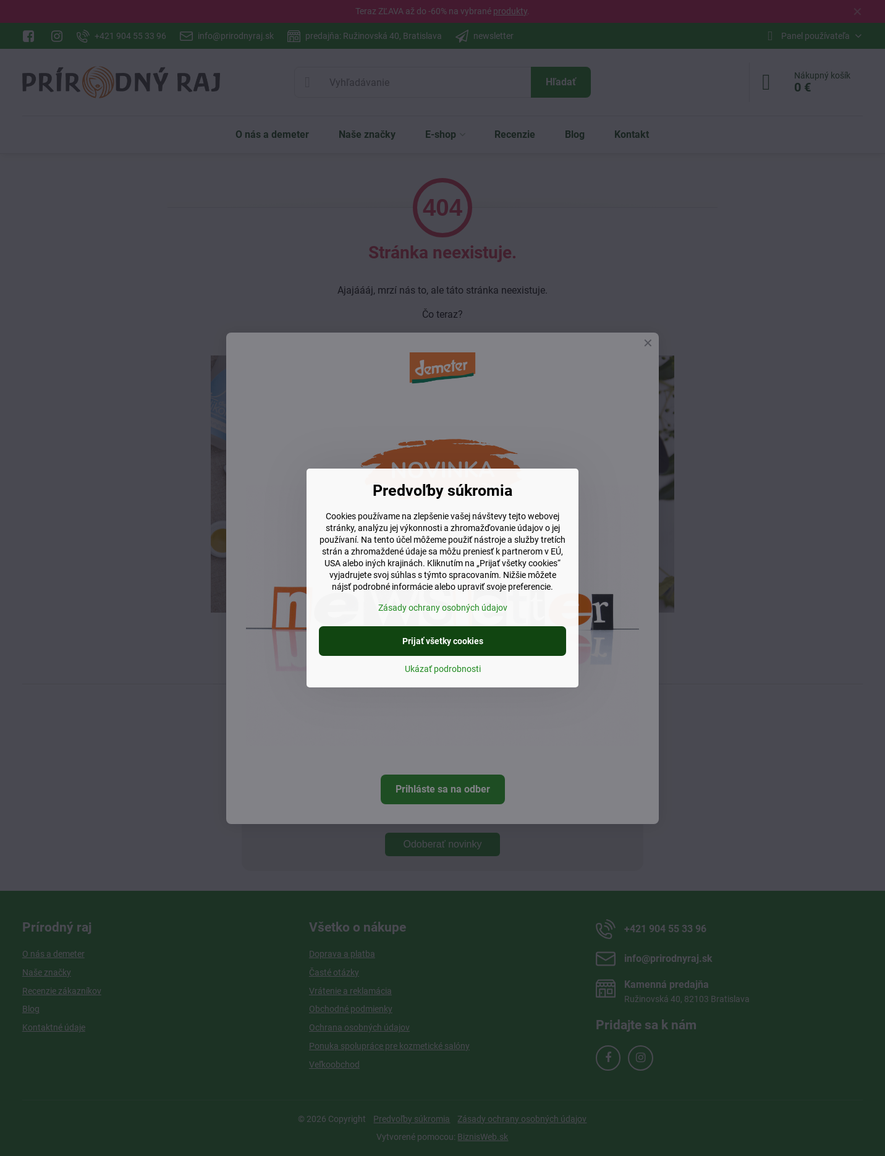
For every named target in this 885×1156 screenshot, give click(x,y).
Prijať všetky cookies (442, 641)
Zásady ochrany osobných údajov (442, 608)
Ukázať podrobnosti (443, 669)
